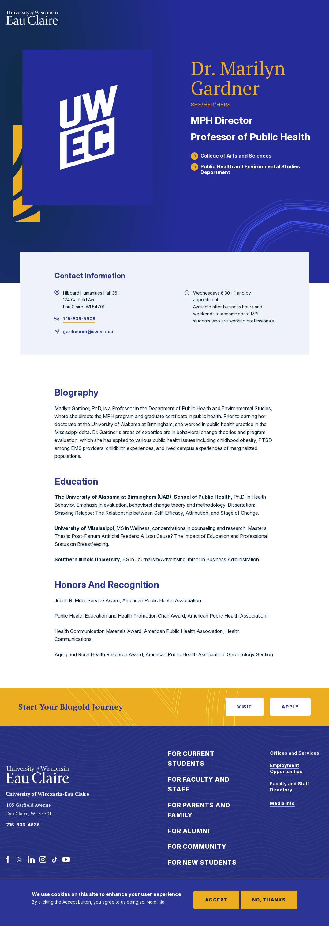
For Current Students (191, 759)
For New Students (202, 862)
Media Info (282, 803)
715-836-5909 (79, 318)
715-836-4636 (23, 825)
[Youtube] (66, 859)
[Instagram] (43, 859)
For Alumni (189, 831)
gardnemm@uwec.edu (88, 331)
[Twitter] (19, 859)
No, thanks (269, 900)
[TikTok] (54, 859)
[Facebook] (8, 859)
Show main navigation (317, 16)
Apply (290, 707)
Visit (244, 707)
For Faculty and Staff (199, 784)
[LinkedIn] (31, 859)
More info (155, 902)
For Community (197, 846)
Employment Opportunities (286, 768)
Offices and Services (294, 753)
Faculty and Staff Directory (289, 787)
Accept (216, 900)
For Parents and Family (199, 810)
